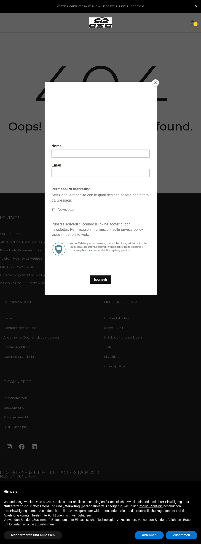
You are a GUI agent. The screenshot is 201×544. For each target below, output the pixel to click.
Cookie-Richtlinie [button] (151, 506)
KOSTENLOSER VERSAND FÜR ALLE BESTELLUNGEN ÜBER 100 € (100, 6)
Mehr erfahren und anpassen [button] (33, 535)
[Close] (155, 82)
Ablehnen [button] (149, 535)
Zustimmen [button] (181, 535)
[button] (193, 22)
